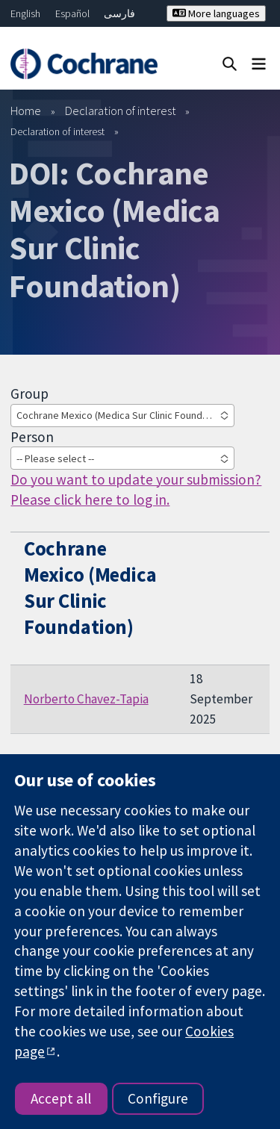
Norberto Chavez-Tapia (86, 699)
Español (72, 13)
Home (25, 110)
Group (29, 393)
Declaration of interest (120, 110)
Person (32, 437)
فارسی (119, 13)
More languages (216, 13)
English (25, 13)
